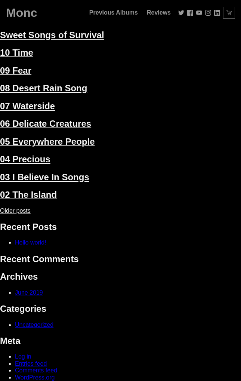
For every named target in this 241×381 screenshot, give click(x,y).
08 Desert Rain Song (43, 88)
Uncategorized (34, 325)
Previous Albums (113, 12)
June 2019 (29, 292)
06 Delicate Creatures (45, 124)
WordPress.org (35, 377)
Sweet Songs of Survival (52, 35)
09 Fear (15, 70)
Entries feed (31, 363)
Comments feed (36, 370)
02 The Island (28, 195)
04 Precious (25, 159)
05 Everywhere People (47, 141)
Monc (21, 12)
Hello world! (30, 242)
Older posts (15, 211)
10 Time (16, 52)
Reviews (159, 12)
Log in (23, 356)
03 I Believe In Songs (44, 177)
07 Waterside (27, 106)
